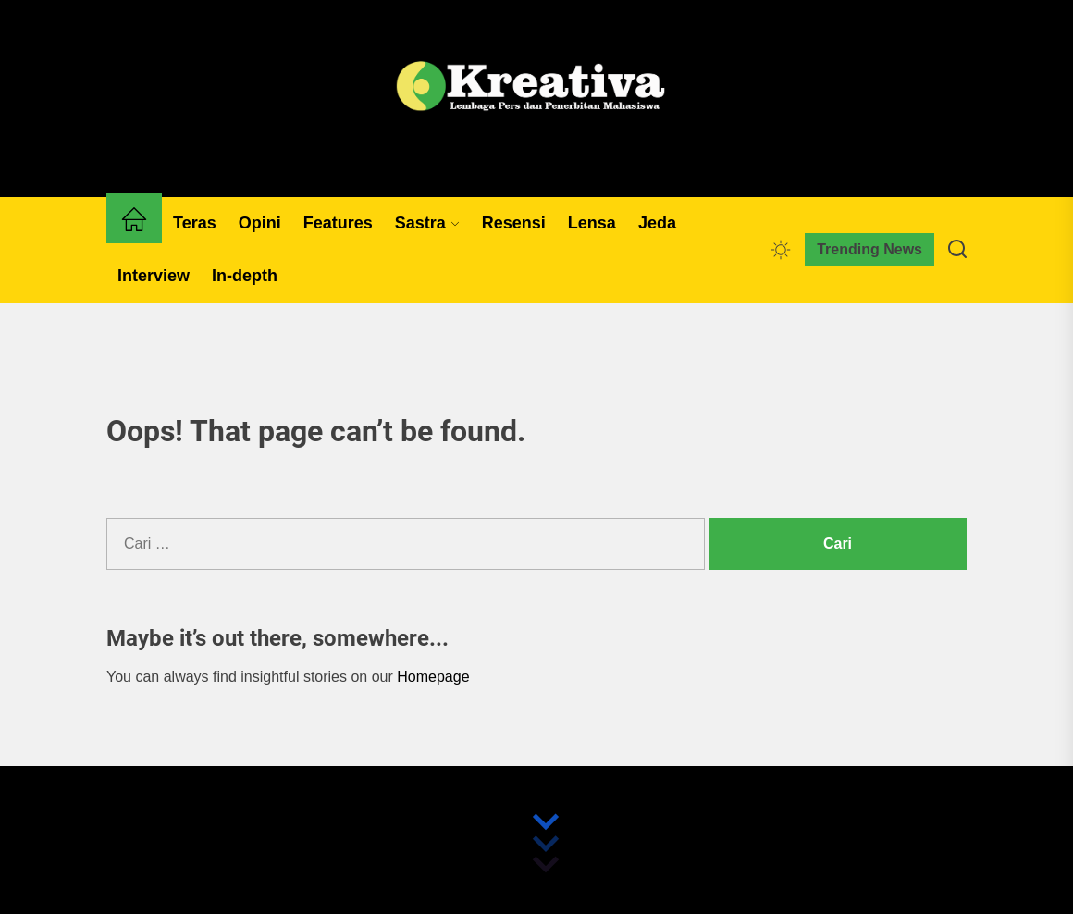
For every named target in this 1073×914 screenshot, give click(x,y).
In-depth (245, 275)
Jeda (657, 223)
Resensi (514, 223)
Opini (260, 223)
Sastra (427, 223)
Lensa (592, 223)
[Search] (957, 249)
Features (338, 223)
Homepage (433, 677)
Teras (194, 223)
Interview (153, 275)
